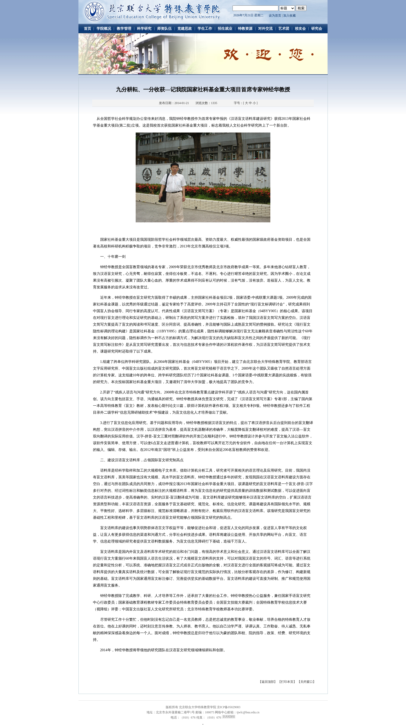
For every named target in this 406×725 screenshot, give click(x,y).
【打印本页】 (287, 682)
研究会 (316, 29)
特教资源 (245, 29)
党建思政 (184, 29)
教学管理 (124, 29)
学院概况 (104, 29)
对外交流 (265, 29)
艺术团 (283, 29)
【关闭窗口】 (306, 682)
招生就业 (225, 29)
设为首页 (275, 15)
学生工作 (205, 29)
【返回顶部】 (268, 682)
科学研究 (144, 29)
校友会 (300, 29)
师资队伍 (164, 29)
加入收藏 (289, 15)
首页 (87, 29)
